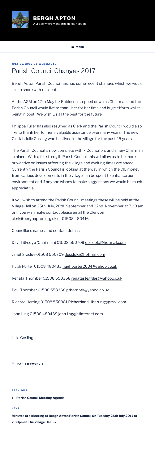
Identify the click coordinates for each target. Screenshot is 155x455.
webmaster (49, 63)
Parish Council (30, 363)
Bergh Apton (54, 18)
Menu (77, 47)
